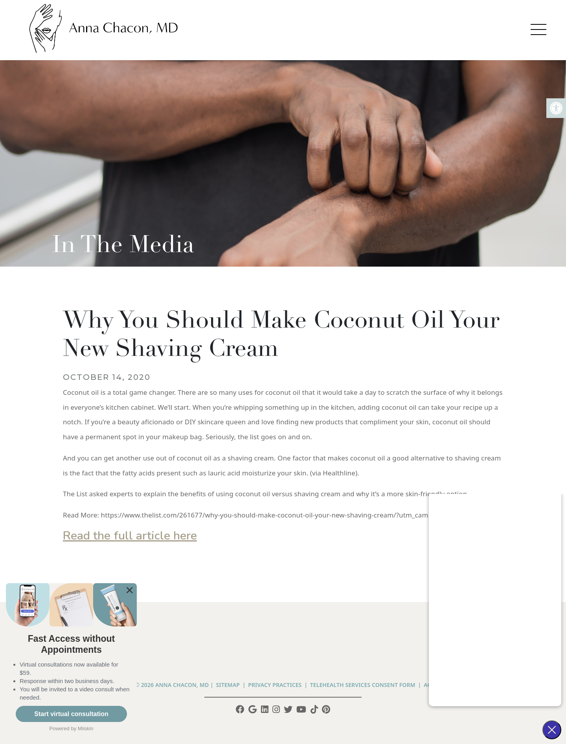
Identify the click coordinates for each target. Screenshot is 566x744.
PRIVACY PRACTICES (274, 685)
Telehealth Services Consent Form (362, 685)
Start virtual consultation (71, 714)
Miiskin (86, 728)
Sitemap (228, 685)
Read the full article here (130, 536)
